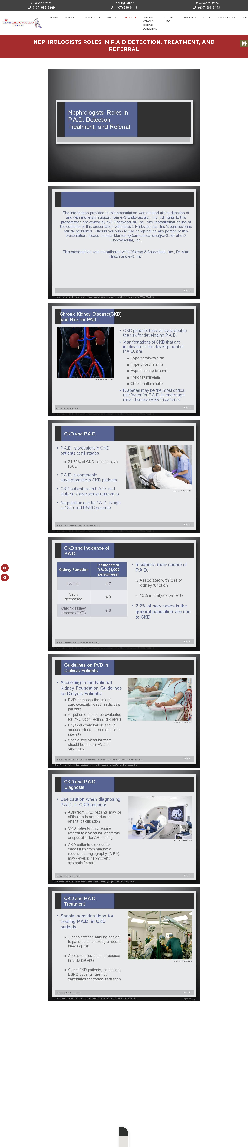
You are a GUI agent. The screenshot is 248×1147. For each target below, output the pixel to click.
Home (54, 17)
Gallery (128, 17)
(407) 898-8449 (44, 7)
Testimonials (225, 17)
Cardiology (89, 17)
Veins (68, 17)
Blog (206, 17)
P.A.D (110, 17)
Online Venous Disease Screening (150, 23)
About (188, 17)
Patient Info (169, 19)
